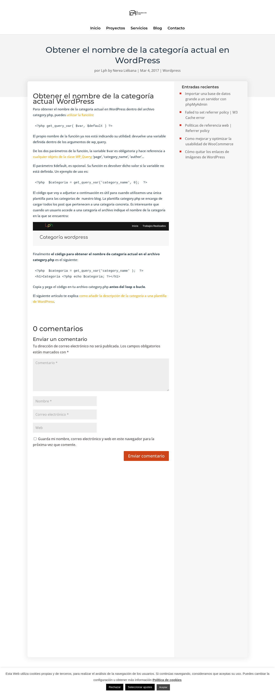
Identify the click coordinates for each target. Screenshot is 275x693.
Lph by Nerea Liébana (118, 70)
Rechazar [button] (115, 687)
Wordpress (172, 70)
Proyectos (115, 28)
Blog (157, 28)
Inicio (95, 28)
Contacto (176, 28)
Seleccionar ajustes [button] (140, 687)
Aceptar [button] (163, 687)
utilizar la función (79, 115)
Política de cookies (167, 680)
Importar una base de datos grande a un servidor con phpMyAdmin (208, 99)
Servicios (139, 28)
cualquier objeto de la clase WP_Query (62, 156)
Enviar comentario (146, 456)
